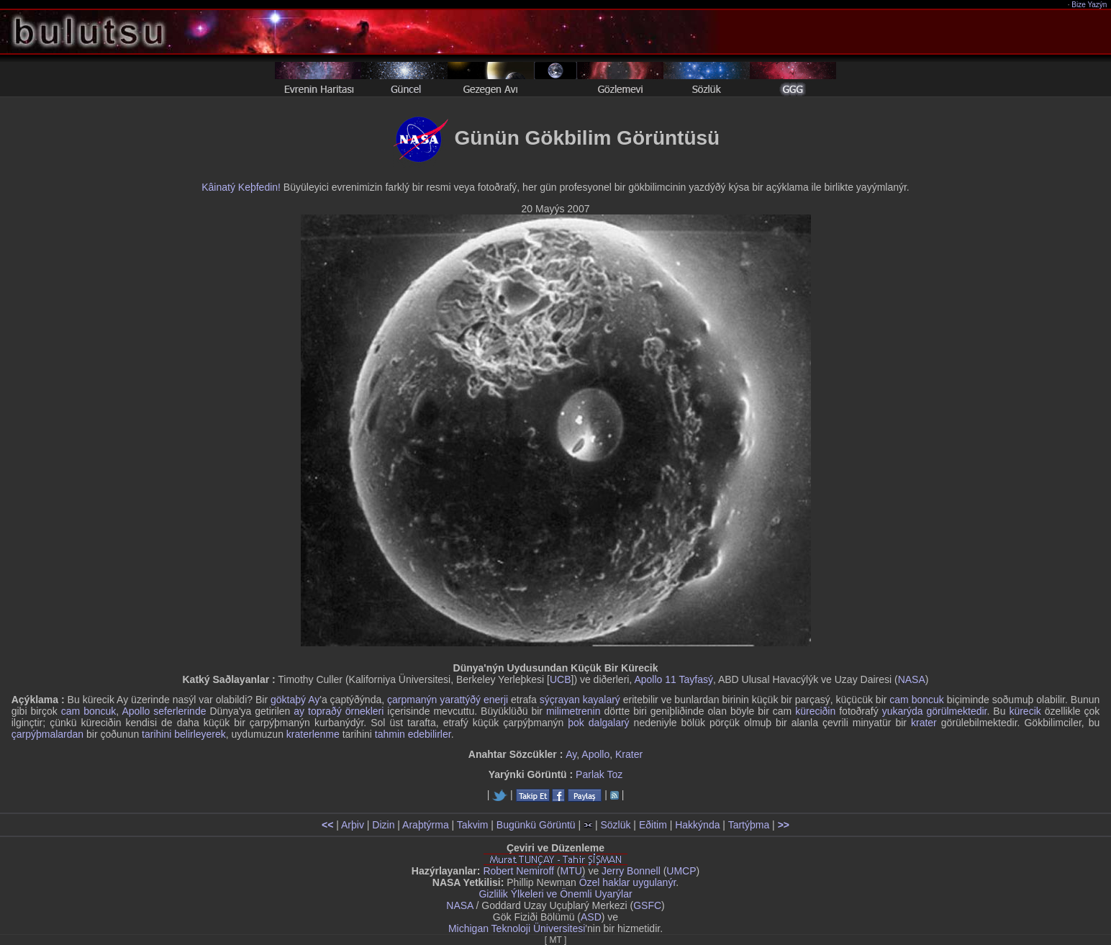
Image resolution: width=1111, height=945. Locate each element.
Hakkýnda (697, 825)
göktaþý (288, 699)
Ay (313, 699)
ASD (591, 917)
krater (924, 722)
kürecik (1024, 711)
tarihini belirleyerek (184, 734)
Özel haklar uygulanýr (627, 882)
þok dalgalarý (598, 722)
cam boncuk (916, 699)
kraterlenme (313, 734)
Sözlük (615, 825)
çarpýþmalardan (47, 734)
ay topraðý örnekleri (339, 711)
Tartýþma (749, 825)
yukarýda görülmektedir (934, 711)
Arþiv (352, 825)
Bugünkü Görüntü (536, 825)
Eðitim (653, 825)
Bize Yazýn (1090, 5)
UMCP (681, 871)
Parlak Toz (599, 774)
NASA (911, 679)
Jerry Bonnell (631, 871)
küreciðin (815, 711)
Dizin (383, 825)
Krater (629, 754)
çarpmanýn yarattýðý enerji (447, 699)
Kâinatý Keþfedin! (241, 187)
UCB (560, 679)
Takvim (473, 825)
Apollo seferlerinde (164, 711)
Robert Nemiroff (518, 871)
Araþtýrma (425, 825)
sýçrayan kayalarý (580, 699)
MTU (571, 871)
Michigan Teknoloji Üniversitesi (516, 928)
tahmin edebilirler (413, 734)
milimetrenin (573, 711)
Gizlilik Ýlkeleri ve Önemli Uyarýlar (555, 894)
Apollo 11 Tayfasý (673, 679)
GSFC (647, 905)
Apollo (595, 754)
